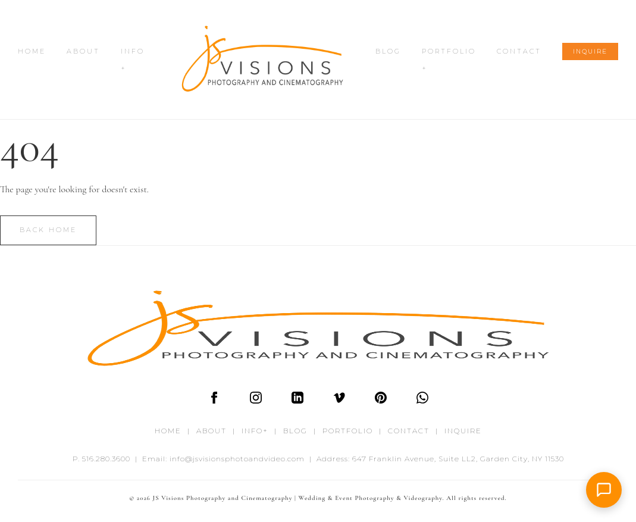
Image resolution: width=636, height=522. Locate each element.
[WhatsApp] (422, 401)
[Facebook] (214, 401)
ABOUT (83, 51)
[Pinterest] (381, 401)
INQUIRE (590, 51)
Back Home (48, 230)
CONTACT (519, 51)
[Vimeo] (339, 401)
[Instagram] (256, 401)
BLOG (388, 51)
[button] (604, 490)
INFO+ (255, 430)
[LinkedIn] (297, 401)
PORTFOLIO (347, 430)
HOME (32, 51)
